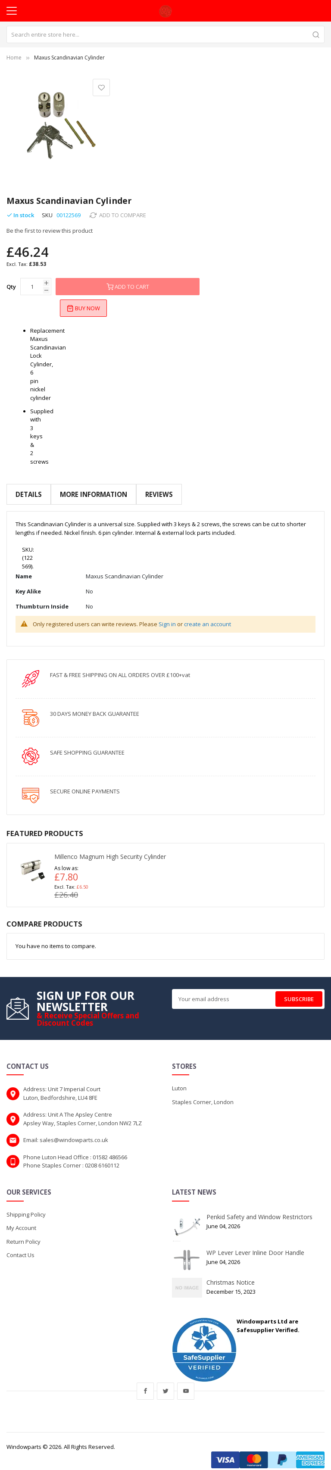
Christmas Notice (230, 1275)
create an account (207, 617)
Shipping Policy (26, 1207)
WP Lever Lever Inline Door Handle (255, 1246)
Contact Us (20, 1248)
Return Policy (23, 1235)
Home (14, 57)
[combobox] (165, 34)
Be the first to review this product (49, 230)
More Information (93, 494)
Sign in (167, 617)
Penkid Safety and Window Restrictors (259, 1210)
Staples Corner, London (203, 1095)
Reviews (158, 494)
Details (29, 494)
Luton (179, 1082)
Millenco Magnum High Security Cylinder (110, 850)
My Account (21, 1221)
